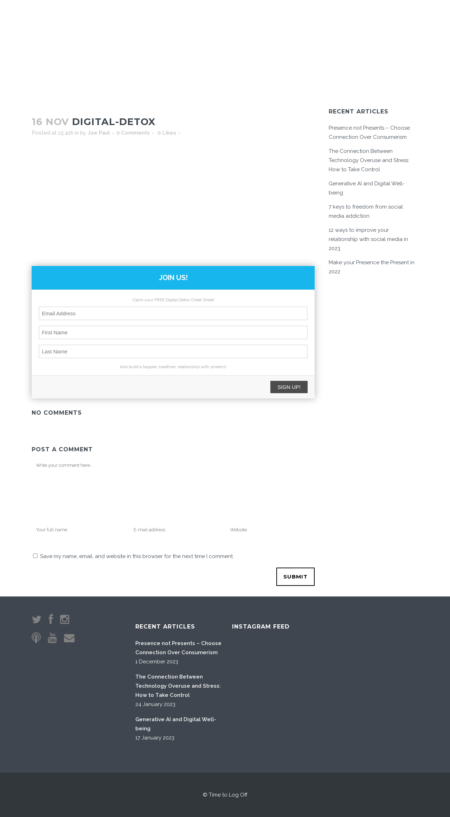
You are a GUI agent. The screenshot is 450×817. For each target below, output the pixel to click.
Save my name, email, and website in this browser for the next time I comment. (137, 556)
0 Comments (133, 133)
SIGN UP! (289, 387)
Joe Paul (99, 133)
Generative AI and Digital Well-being (175, 724)
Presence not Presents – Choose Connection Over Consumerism (178, 648)
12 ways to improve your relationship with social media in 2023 (368, 239)
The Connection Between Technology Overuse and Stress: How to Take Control (369, 160)
